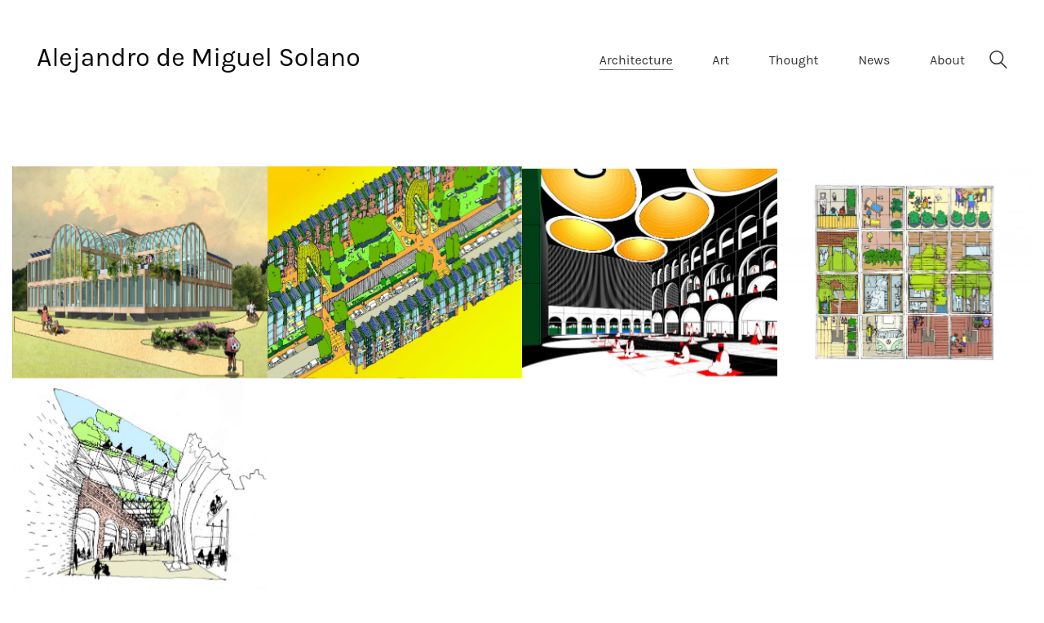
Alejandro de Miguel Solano (199, 57)
